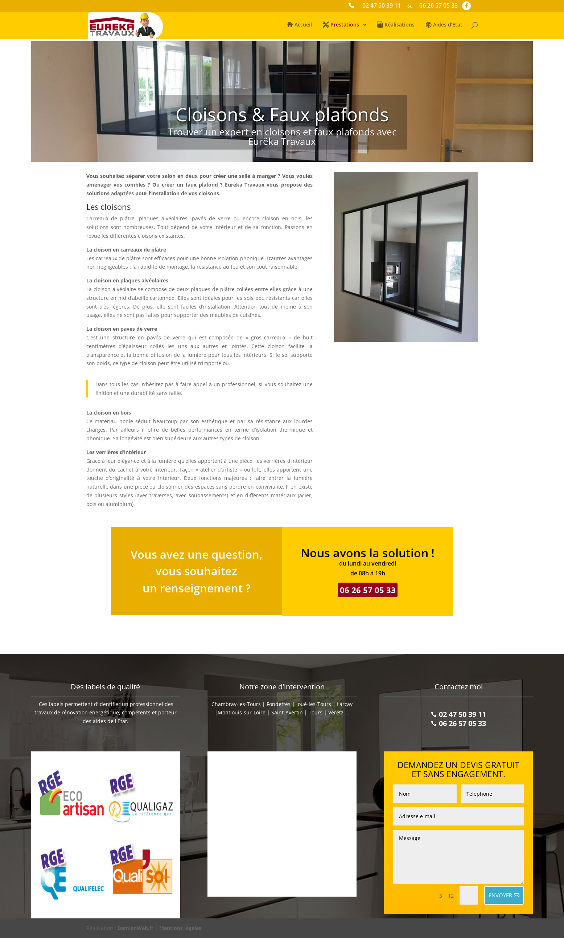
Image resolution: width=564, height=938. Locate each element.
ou (410, 6)
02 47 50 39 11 (381, 6)
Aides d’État (447, 26)
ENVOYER (500, 895)
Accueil (303, 26)
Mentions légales (180, 928)
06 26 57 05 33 (438, 6)
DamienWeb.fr (135, 928)
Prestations (344, 26)
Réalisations (399, 26)
